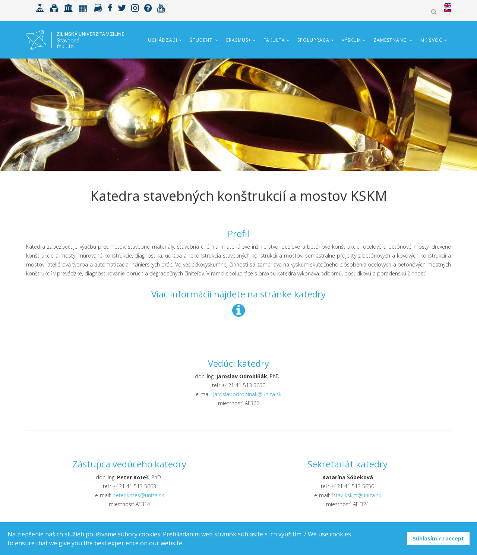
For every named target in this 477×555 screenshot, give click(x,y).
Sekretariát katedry (347, 464)
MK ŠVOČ (431, 40)
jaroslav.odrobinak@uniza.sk (247, 394)
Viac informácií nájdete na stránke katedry (238, 294)
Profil (238, 233)
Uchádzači (162, 40)
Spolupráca (313, 40)
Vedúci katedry (238, 363)
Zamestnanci (390, 40)
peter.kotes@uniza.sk (138, 495)
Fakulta (274, 40)
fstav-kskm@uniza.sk (356, 495)
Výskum (351, 40)
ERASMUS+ (238, 40)
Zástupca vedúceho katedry (129, 464)
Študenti (202, 40)
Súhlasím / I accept (438, 538)
